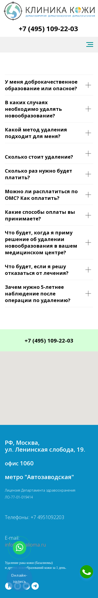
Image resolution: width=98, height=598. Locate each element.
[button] (86, 571)
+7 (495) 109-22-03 (48, 28)
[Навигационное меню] (89, 44)
